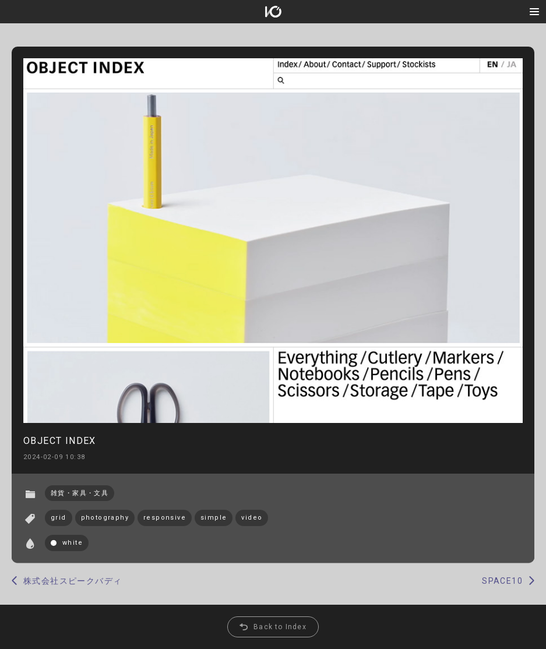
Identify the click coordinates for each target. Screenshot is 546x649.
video (251, 517)
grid (58, 517)
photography (105, 517)
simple (213, 517)
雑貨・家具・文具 (79, 493)
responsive (164, 517)
